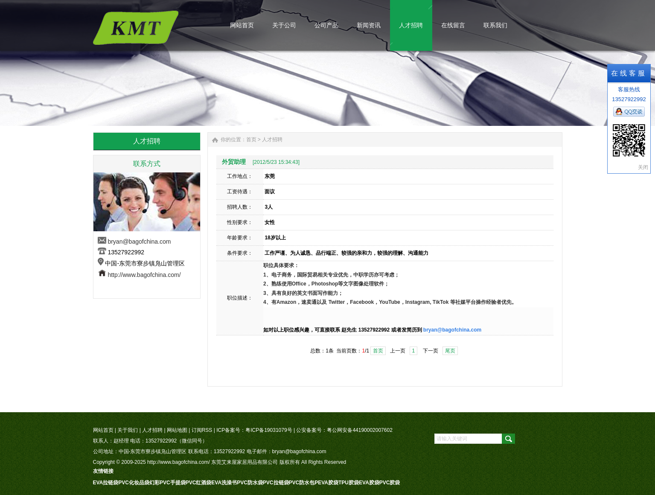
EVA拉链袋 (106, 483)
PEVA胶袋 (326, 483)
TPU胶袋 (348, 483)
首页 (251, 140)
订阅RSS (202, 430)
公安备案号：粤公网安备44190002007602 (344, 430)
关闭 (643, 167)
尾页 (450, 351)
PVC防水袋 (250, 483)
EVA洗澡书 (224, 483)
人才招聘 (272, 140)
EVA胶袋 (369, 483)
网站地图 (177, 430)
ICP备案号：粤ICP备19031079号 (254, 430)
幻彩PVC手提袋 (167, 483)
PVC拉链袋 (276, 483)
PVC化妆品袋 (133, 483)
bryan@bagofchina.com (139, 241)
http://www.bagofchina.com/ (144, 274)
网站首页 (103, 430)
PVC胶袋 (389, 483)
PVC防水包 (302, 483)
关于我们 (127, 430)
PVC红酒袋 (199, 483)
